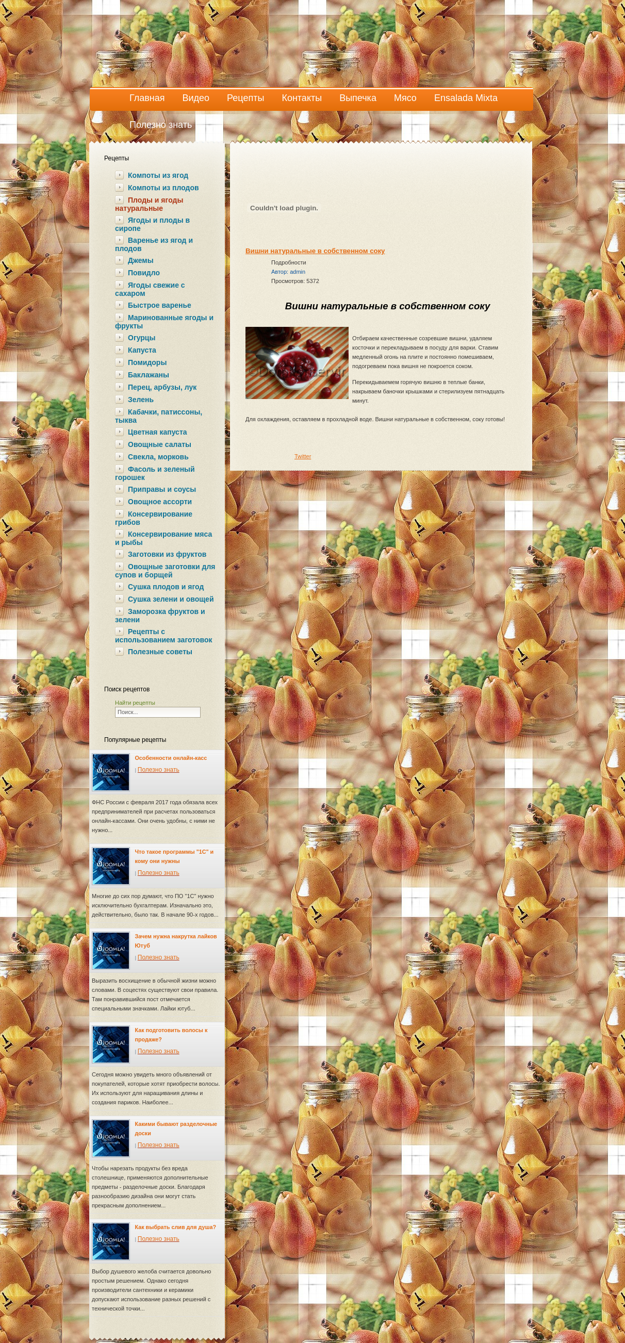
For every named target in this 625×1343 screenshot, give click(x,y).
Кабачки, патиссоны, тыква (158, 416)
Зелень (141, 399)
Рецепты (245, 98)
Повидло (144, 273)
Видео (196, 98)
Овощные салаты (159, 444)
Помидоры (147, 362)
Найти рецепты (135, 703)
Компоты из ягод (158, 175)
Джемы (141, 260)
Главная (147, 98)
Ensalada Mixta (466, 98)
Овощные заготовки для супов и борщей (165, 570)
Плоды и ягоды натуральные (149, 204)
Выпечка (357, 98)
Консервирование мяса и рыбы (163, 538)
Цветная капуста (157, 432)
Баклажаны (148, 375)
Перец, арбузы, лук (162, 387)
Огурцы (141, 338)
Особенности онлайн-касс (171, 758)
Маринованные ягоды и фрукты (164, 321)
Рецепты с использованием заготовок (163, 635)
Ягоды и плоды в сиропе (152, 224)
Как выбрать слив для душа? (175, 1227)
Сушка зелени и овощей (170, 599)
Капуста (142, 350)
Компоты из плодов (163, 188)
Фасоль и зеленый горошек (155, 473)
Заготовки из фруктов (167, 554)
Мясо (405, 98)
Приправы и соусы (162, 489)
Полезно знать (160, 125)
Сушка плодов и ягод (166, 587)
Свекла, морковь (158, 457)
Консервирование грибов (153, 518)
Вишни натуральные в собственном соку (315, 251)
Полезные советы (160, 652)
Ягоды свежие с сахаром (150, 289)
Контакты (302, 98)
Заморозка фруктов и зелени (160, 615)
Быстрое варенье (159, 305)
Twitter (302, 456)
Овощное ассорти (160, 502)
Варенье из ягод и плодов (154, 244)
